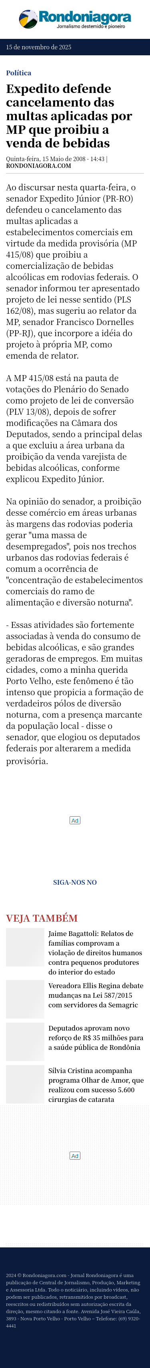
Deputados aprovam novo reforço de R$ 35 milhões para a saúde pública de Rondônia (96, 1037)
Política (18, 72)
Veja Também (42, 917)
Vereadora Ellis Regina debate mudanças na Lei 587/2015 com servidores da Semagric (96, 995)
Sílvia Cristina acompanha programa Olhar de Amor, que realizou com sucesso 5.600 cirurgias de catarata (96, 1085)
